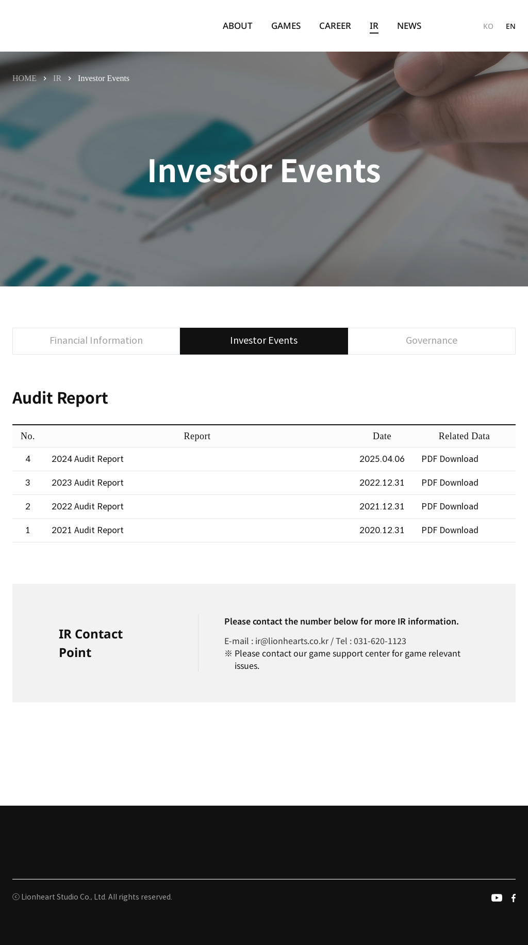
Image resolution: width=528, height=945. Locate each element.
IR (374, 26)
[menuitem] (238, 26)
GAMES (286, 25)
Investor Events (103, 78)
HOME (24, 78)
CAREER (335, 25)
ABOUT (238, 25)
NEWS (409, 25)
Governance (431, 340)
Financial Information (96, 340)
